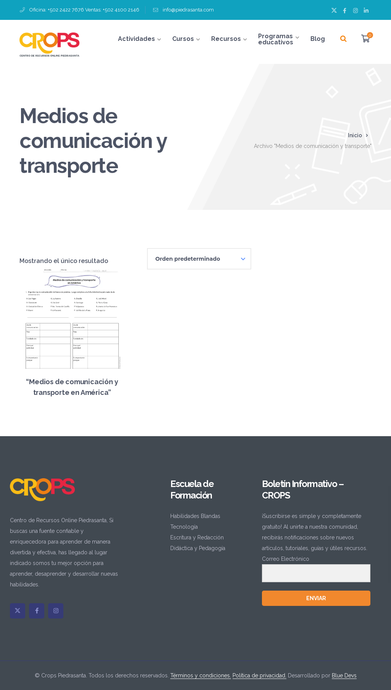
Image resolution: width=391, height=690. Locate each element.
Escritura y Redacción (197, 537)
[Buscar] (343, 39)
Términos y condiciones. (200, 675)
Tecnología (184, 527)
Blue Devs (344, 675)
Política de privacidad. (259, 675)
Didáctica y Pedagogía (197, 548)
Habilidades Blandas (195, 516)
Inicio (355, 135)
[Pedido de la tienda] (199, 259)
